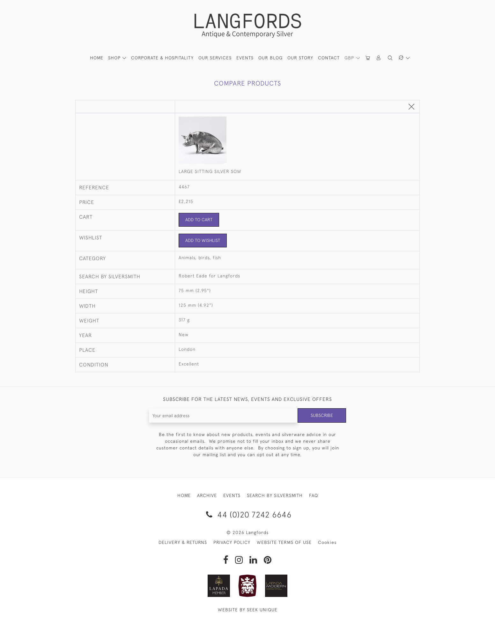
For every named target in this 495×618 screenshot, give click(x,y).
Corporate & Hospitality (162, 57)
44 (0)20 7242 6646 (248, 514)
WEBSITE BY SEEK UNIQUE (247, 609)
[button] (379, 58)
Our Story (300, 57)
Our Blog (270, 57)
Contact (329, 57)
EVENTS (231, 495)
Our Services (215, 57)
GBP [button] (350, 57)
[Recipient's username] (223, 415)
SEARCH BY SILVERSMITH (275, 495)
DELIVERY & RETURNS (183, 542)
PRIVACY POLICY (231, 542)
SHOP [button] (115, 57)
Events (245, 57)
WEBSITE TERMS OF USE (284, 542)
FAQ (313, 495)
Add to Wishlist (202, 240)
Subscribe (322, 415)
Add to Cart (198, 219)
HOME (96, 57)
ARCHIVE (207, 495)
